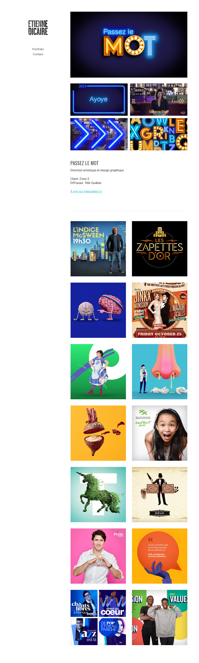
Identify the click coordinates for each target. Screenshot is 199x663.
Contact (38, 54)
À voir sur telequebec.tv (86, 191)
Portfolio (38, 49)
